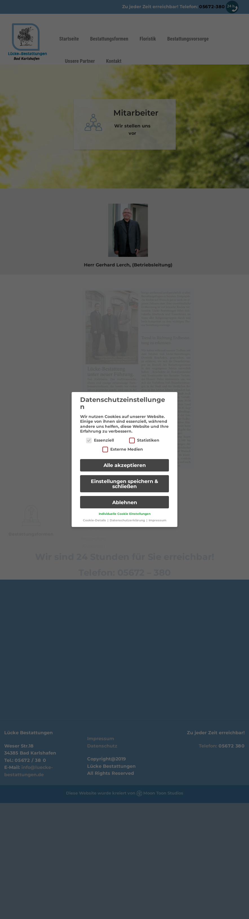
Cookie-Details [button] (95, 516)
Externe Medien (122, 445)
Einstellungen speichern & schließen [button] (124, 479)
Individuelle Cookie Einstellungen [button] (125, 510)
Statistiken (144, 436)
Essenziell (100, 436)
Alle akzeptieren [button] (124, 461)
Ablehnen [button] (124, 498)
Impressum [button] (157, 516)
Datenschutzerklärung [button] (128, 516)
